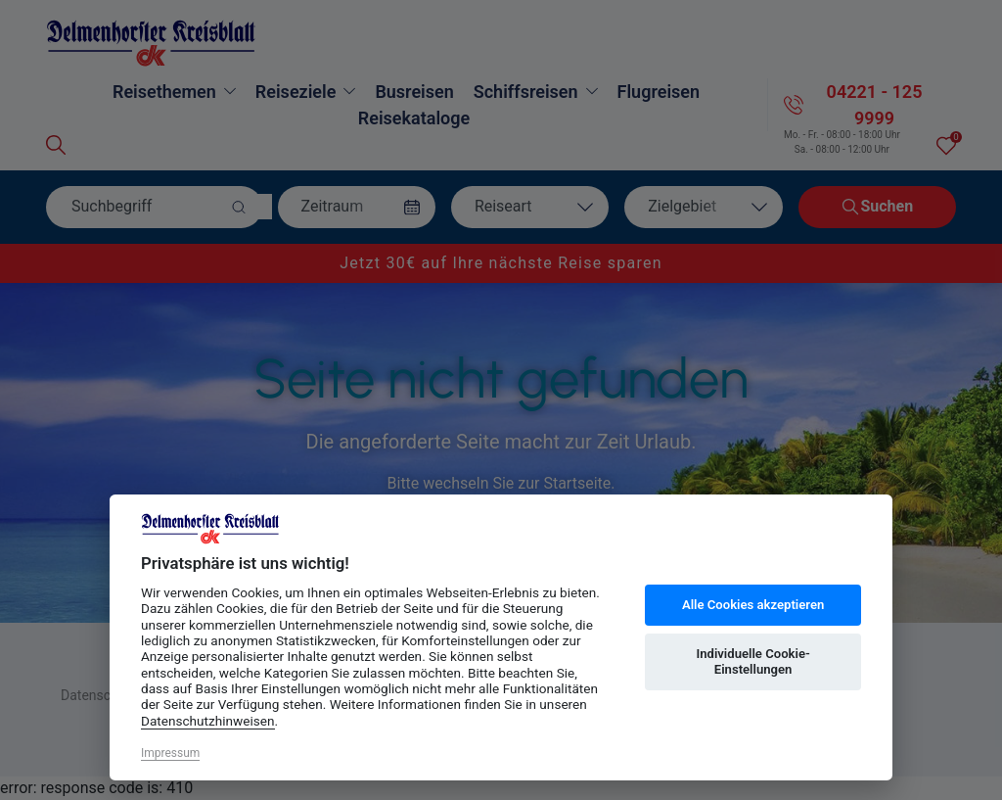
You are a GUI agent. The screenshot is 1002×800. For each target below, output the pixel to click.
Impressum (170, 753)
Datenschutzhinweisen (208, 721)
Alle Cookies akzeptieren (753, 604)
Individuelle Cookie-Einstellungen (752, 661)
